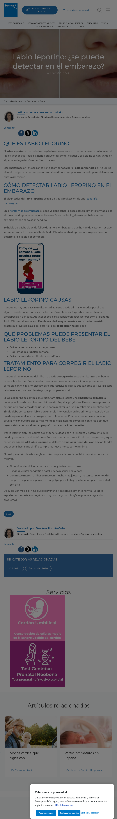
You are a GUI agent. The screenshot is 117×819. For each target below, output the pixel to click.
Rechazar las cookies (69, 813)
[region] (72, 801)
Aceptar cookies (46, 813)
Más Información (64, 805)
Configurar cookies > (90, 813)
